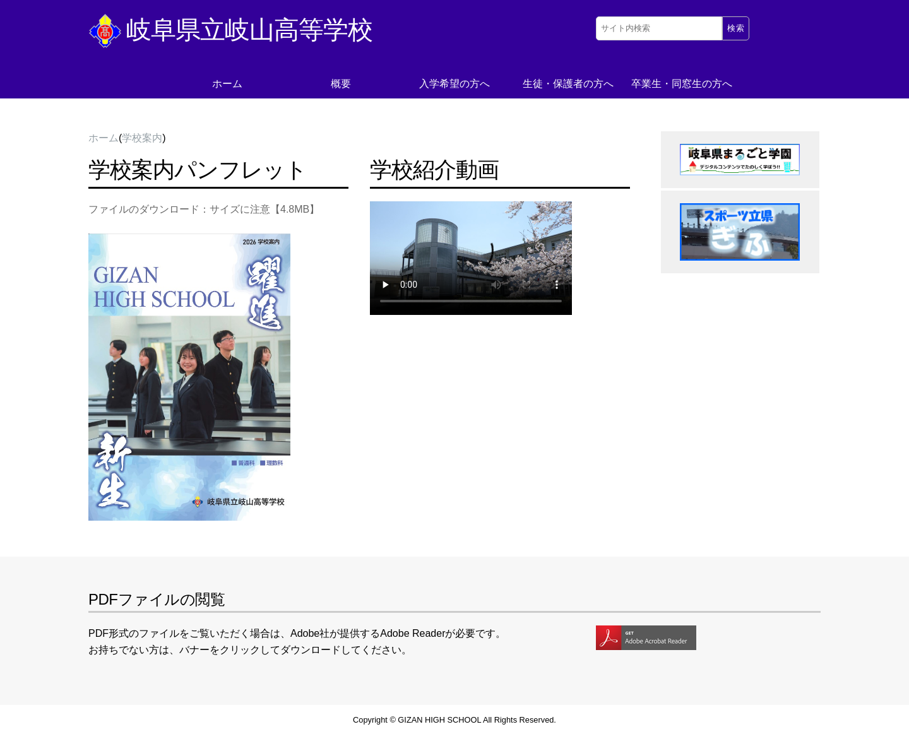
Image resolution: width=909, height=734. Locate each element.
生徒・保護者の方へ (568, 83)
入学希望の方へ (454, 83)
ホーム (227, 83)
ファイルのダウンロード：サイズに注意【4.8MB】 (203, 209)
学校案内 (142, 138)
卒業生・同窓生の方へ (681, 83)
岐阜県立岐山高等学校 (230, 30)
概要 (341, 83)
